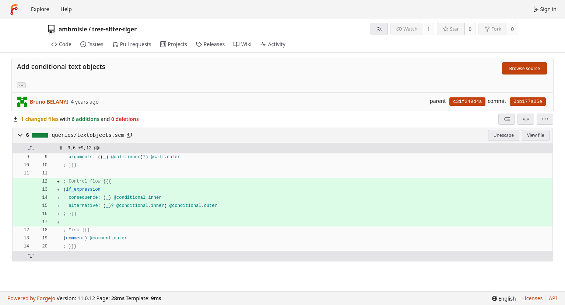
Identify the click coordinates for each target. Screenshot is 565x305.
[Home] (14, 9)
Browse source (524, 68)
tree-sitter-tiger (114, 29)
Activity (272, 44)
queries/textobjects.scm (88, 135)
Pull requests (131, 44)
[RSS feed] (379, 29)
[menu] (545, 119)
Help (66, 9)
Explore (40, 9)
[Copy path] (129, 135)
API (553, 298)
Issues (91, 44)
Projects (173, 44)
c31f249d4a (467, 101)
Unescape (504, 135)
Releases (210, 44)
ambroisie (73, 29)
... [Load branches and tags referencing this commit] (21, 84)
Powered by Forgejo (31, 298)
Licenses (532, 298)
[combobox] (506, 119)
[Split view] (525, 119)
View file (535, 135)
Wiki (243, 44)
